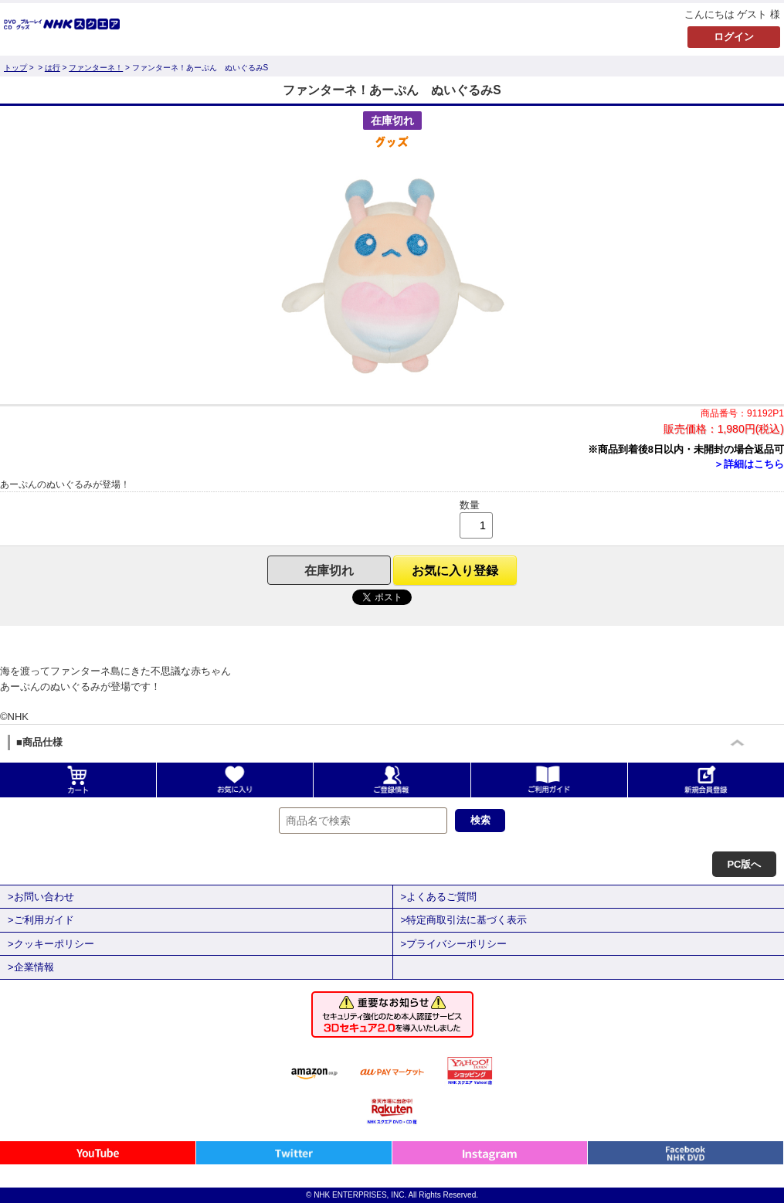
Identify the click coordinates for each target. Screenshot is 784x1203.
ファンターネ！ (96, 67)
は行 (52, 67)
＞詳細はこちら (749, 464)
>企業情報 (31, 967)
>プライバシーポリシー (454, 944)
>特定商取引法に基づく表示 (464, 920)
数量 (470, 505)
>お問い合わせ (41, 896)
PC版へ (744, 864)
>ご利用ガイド (41, 920)
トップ (15, 67)
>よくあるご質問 (439, 896)
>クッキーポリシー (51, 944)
